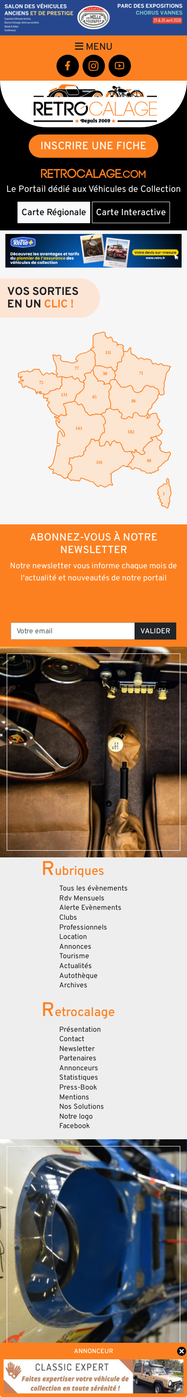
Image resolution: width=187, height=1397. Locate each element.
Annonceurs (78, 1068)
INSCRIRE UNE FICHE (93, 145)
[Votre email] (73, 631)
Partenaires (77, 1058)
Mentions (74, 1097)
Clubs (68, 917)
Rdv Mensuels (81, 898)
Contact (71, 1039)
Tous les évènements (93, 888)
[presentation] (94, 602)
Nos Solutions (81, 1107)
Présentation (80, 1029)
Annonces (75, 947)
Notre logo (76, 1116)
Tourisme (74, 956)
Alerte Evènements (90, 908)
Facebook (74, 1126)
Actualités (75, 966)
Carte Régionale (54, 212)
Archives (73, 985)
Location (73, 937)
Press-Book (78, 1087)
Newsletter (77, 1049)
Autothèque (78, 976)
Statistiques (78, 1077)
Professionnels (83, 927)
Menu (94, 46)
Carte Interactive (131, 212)
